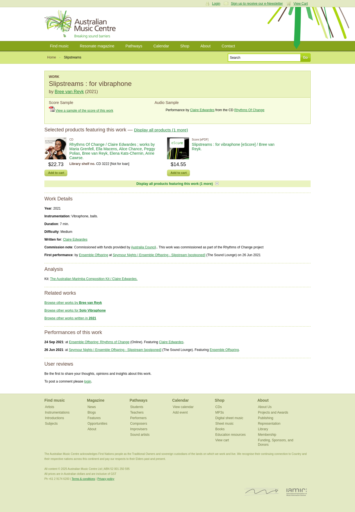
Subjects (51, 424)
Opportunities (97, 424)
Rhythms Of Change (249, 110)
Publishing (265, 418)
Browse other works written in (70, 318)
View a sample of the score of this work (84, 111)
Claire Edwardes (202, 110)
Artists (49, 407)
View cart (222, 440)
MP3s (219, 412)
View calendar (183, 407)
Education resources (230, 435)
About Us (265, 407)
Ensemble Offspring (93, 255)
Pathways (133, 46)
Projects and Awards (273, 412)
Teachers (137, 412)
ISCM (262, 492)
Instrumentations (57, 412)
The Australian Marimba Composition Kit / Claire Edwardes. (93, 279)
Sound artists (139, 435)
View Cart (300, 4)
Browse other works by (73, 303)
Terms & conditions (83, 478)
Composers (138, 424)
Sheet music (224, 424)
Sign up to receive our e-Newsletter (257, 4)
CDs (218, 407)
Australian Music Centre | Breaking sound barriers (81, 24)
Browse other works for (75, 310)
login (87, 381)
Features (94, 418)
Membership (267, 435)
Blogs (92, 412)
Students (136, 407)
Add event (180, 412)
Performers (138, 418)
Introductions (54, 418)
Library (263, 429)
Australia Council (143, 247)
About (205, 46)
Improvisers (138, 429)
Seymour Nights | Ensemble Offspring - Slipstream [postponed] (159, 255)
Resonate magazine (97, 46)
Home (51, 57)
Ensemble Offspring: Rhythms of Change (99, 342)
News (92, 407)
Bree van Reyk (69, 91)
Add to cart (56, 172)
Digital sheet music (229, 418)
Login (216, 4)
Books (219, 429)
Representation (269, 424)
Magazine (96, 400)
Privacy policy (105, 478)
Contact (228, 46)
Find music (59, 46)
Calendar (161, 46)
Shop (184, 46)
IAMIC (296, 492)
